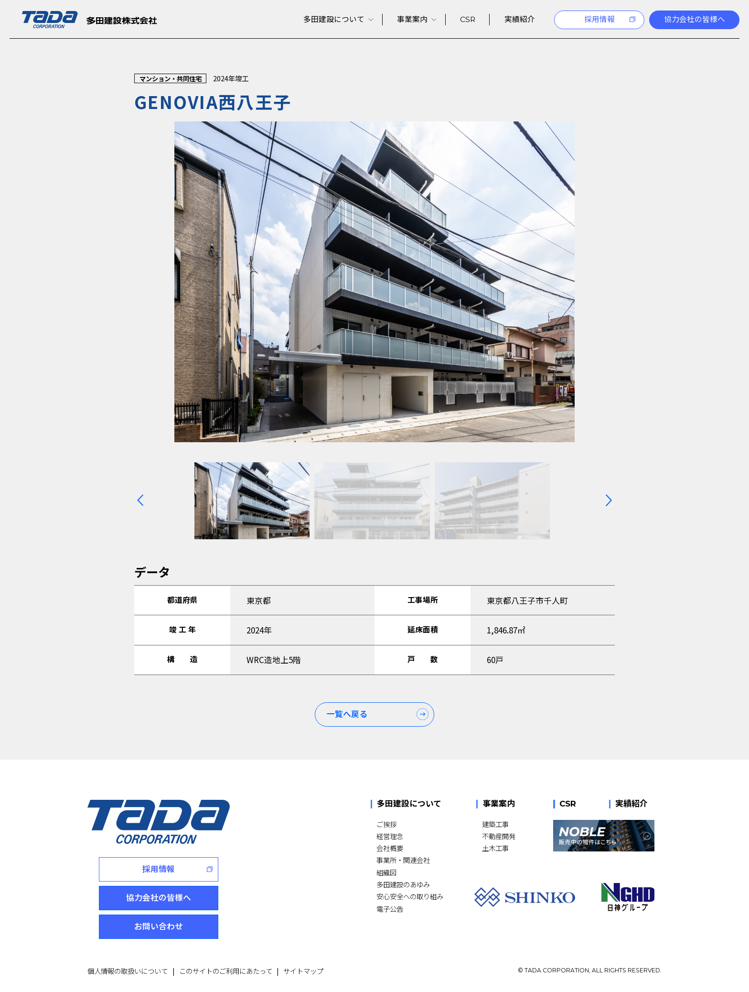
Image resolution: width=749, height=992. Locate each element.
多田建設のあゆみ (403, 884)
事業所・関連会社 (403, 860)
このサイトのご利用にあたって (225, 971)
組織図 (386, 872)
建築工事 (495, 824)
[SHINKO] (524, 897)
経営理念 (389, 836)
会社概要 (389, 848)
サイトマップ (303, 971)
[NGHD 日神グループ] (627, 897)
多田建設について (409, 804)
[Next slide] (609, 500)
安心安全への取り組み (409, 896)
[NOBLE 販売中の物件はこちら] (603, 835)
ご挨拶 (386, 824)
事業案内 (498, 804)
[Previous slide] (140, 500)
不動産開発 (498, 836)
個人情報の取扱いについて (127, 971)
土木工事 (495, 848)
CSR (567, 804)
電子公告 (389, 909)
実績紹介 (631, 804)
